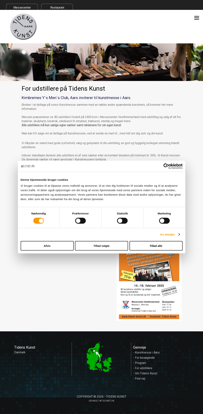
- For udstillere (142, 368)
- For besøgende (144, 357)
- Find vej (139, 378)
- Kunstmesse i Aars (146, 352)
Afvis (47, 245)
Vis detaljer (167, 234)
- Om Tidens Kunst (145, 373)
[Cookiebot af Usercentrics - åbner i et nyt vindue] (166, 166)
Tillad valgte (101, 245)
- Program (139, 363)
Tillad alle (156, 245)
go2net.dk (108, 400)
